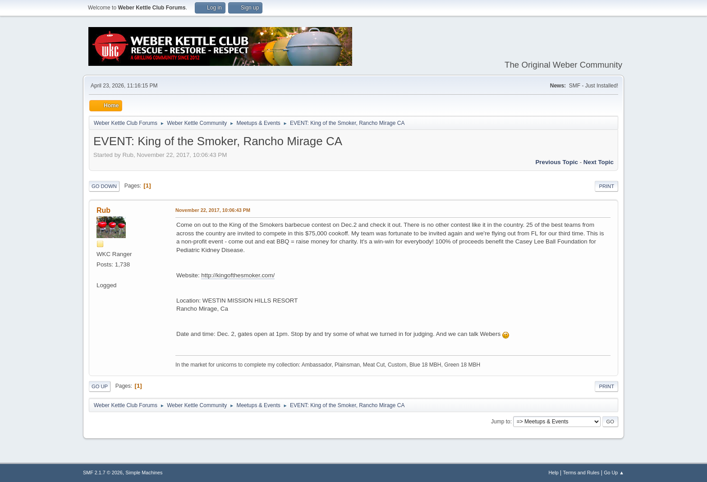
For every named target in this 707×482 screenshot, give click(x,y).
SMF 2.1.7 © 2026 (103, 472)
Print (606, 186)
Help (554, 472)
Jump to (500, 421)
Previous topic (556, 162)
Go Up (100, 386)
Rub (103, 210)
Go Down (104, 186)
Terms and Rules (581, 472)
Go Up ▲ (614, 472)
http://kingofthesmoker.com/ (238, 275)
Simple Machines (143, 472)
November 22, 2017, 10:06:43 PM (212, 210)
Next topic (598, 162)
